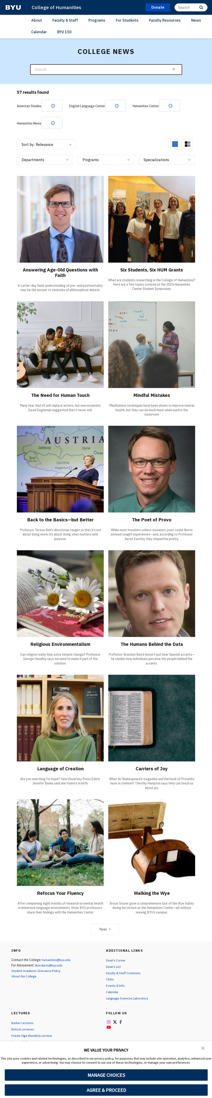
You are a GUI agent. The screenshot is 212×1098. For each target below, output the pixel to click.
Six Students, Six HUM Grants (152, 270)
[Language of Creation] (60, 718)
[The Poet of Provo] (151, 469)
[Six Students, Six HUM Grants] (151, 219)
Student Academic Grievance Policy (36, 971)
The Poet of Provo (152, 520)
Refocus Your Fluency (60, 893)
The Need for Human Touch (60, 395)
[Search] (191, 7)
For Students (127, 20)
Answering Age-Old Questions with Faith (60, 272)
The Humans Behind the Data (151, 644)
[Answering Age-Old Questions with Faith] (60, 219)
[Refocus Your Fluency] (60, 842)
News (196, 20)
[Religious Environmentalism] (60, 593)
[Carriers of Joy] (151, 718)
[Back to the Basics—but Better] (60, 469)
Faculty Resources (165, 20)
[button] (202, 1047)
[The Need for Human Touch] (60, 344)
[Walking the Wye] (151, 842)
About (36, 20)
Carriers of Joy (152, 769)
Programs (96, 20)
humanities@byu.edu (56, 960)
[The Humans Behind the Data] (151, 593)
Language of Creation (60, 769)
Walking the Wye (152, 893)
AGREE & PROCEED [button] (106, 1090)
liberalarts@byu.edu (49, 965)
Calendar (39, 32)
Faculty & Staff (65, 20)
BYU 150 (64, 32)
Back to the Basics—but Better (60, 520)
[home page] (13, 7)
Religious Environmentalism (60, 644)
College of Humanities (56, 7)
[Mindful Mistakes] (151, 344)
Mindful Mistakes (151, 395)
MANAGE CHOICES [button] (106, 1075)
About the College (24, 976)
